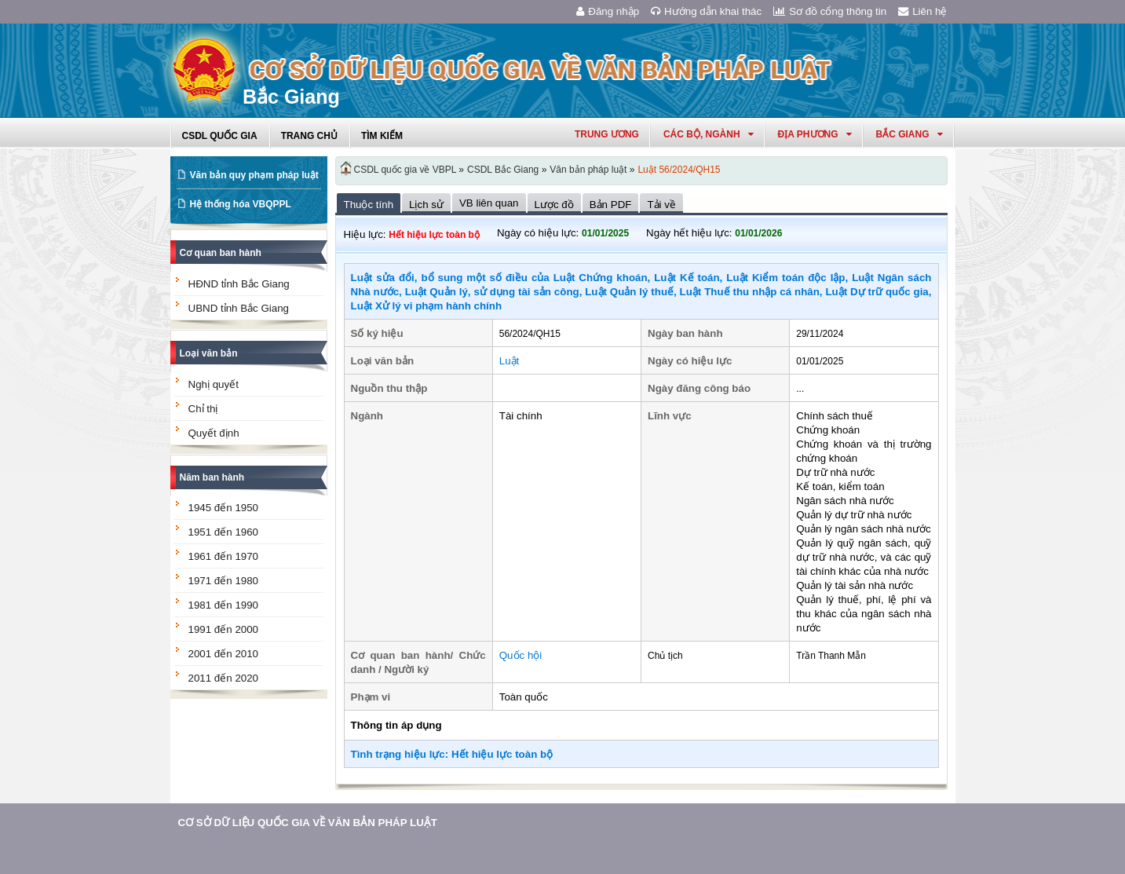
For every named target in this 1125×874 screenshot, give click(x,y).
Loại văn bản (209, 353)
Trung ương (607, 134)
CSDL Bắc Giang (503, 169)
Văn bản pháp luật (588, 169)
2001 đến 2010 (223, 654)
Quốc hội (520, 655)
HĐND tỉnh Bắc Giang (239, 284)
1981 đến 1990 (223, 605)
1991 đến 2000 (223, 629)
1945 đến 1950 (223, 508)
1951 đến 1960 (223, 532)
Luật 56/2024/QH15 (678, 169)
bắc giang (909, 134)
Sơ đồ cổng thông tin (829, 11)
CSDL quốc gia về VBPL (405, 169)
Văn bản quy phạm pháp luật (254, 175)
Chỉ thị (203, 409)
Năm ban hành (212, 477)
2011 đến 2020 (223, 678)
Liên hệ (922, 11)
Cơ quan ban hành (220, 252)
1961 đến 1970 (223, 556)
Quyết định (213, 433)
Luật (509, 361)
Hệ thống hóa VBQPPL (240, 204)
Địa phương (815, 134)
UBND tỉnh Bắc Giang (239, 308)
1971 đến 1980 (223, 581)
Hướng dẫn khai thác (706, 11)
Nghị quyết (213, 384)
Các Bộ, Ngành (708, 134)
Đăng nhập (607, 11)
